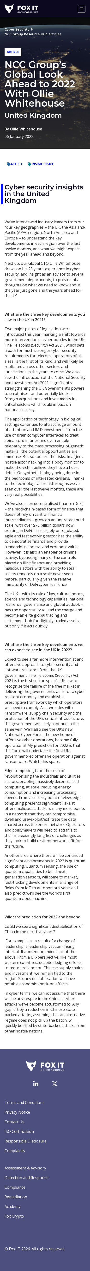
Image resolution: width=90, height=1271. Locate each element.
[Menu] (81, 9)
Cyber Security (17, 29)
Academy (12, 1206)
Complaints (15, 1150)
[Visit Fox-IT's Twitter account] (54, 1083)
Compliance (15, 1187)
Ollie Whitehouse (26, 129)
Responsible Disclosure (26, 1141)
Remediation (16, 1197)
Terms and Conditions (24, 1102)
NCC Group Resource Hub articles (33, 34)
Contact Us (14, 1121)
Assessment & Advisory (25, 1168)
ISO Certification (19, 1131)
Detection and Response (26, 1177)
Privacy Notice (17, 1112)
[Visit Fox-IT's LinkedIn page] (35, 1083)
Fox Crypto (14, 1216)
